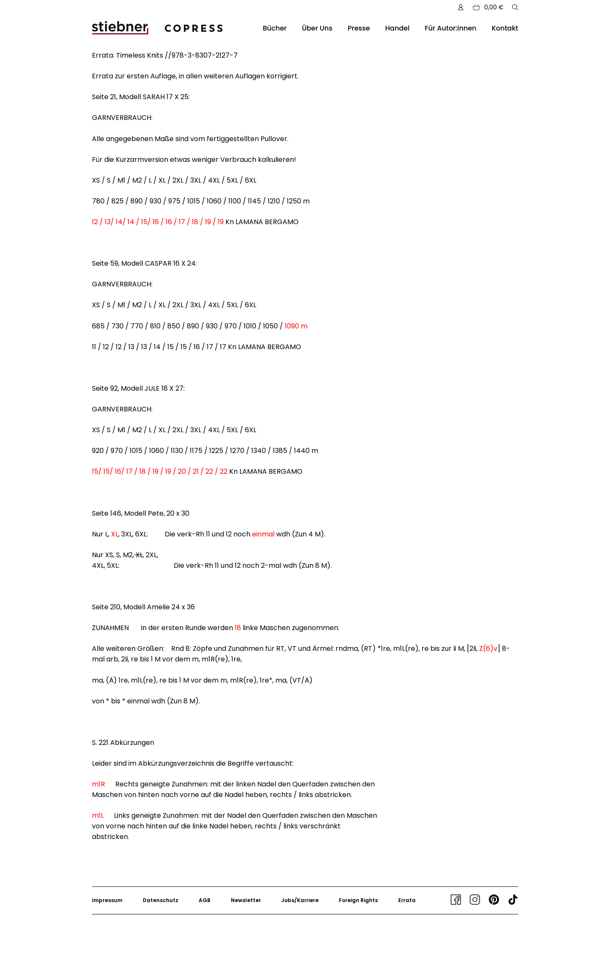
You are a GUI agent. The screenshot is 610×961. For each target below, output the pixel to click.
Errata (407, 900)
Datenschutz (160, 900)
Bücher (274, 28)
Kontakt (505, 28)
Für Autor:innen (451, 28)
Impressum (107, 900)
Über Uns (317, 28)
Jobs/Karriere (300, 900)
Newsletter (246, 900)
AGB (205, 900)
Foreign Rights (358, 900)
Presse (359, 28)
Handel (397, 28)
